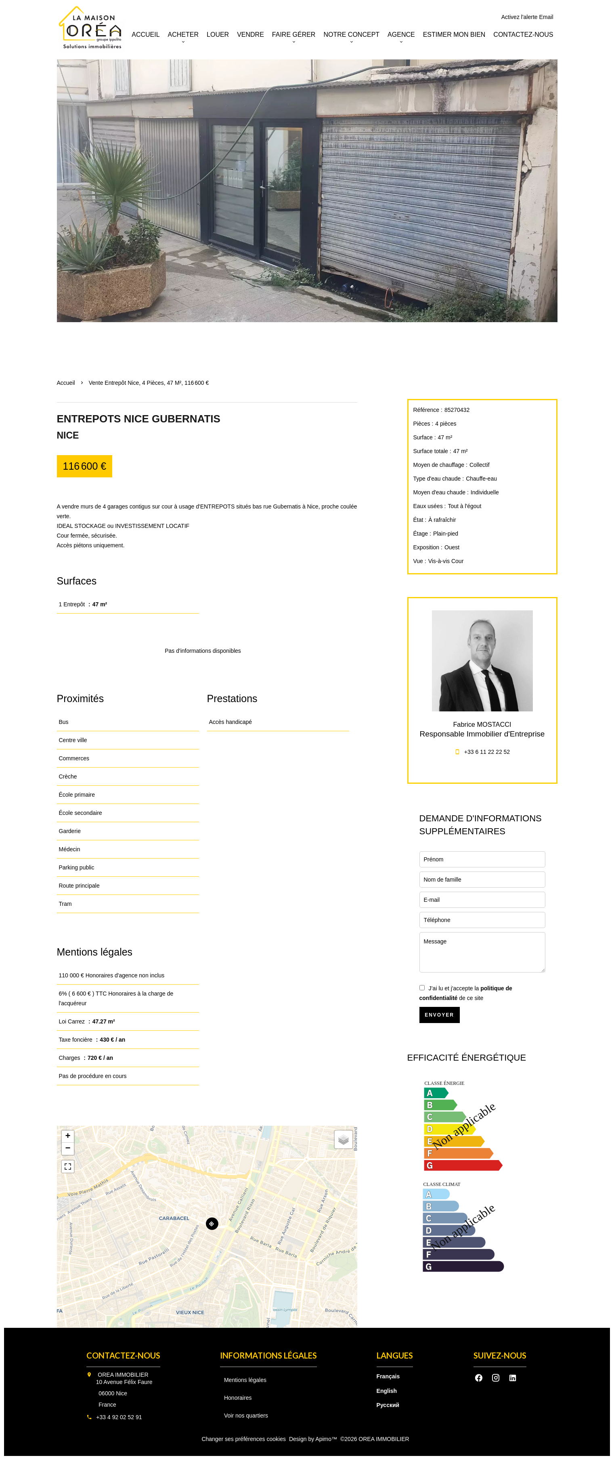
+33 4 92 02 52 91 (119, 1417)
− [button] (67, 1149)
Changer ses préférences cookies (243, 1439)
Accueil (66, 383)
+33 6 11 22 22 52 (487, 752)
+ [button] (67, 1137)
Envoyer (439, 1015)
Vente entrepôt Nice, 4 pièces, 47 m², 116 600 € (149, 383)
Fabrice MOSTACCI (482, 724)
